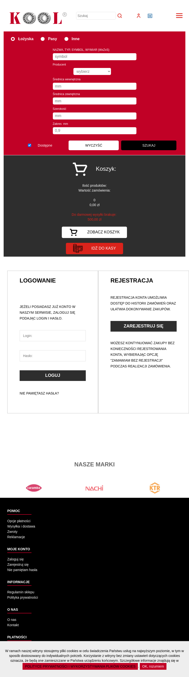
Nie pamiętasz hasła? (39, 393)
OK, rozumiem (153, 666)
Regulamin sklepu (20, 592)
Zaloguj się (15, 559)
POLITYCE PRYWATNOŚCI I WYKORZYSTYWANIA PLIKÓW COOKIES (80, 666)
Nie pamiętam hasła (22, 570)
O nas (11, 620)
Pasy (49, 38)
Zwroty (12, 532)
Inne (72, 38)
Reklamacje (16, 537)
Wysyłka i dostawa (21, 526)
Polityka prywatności (22, 597)
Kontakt (13, 625)
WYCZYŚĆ (93, 145)
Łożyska (22, 38)
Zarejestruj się (18, 564)
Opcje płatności (19, 521)
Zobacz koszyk (94, 232)
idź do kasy (94, 248)
